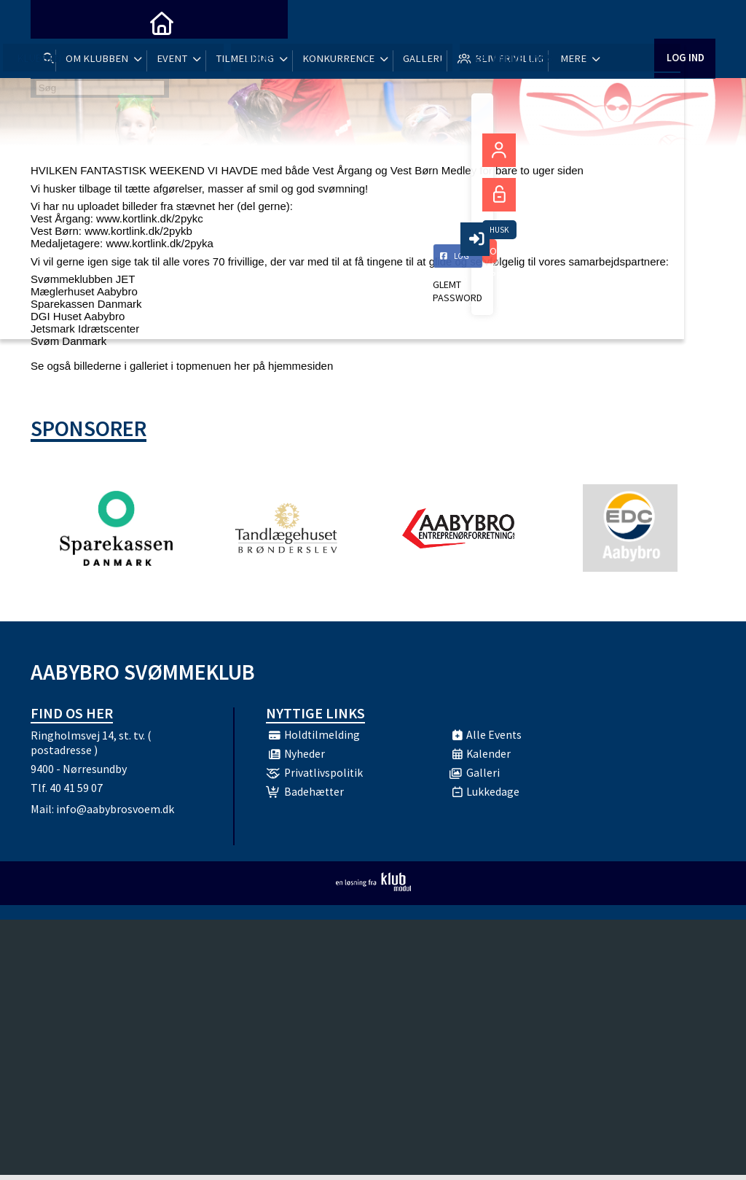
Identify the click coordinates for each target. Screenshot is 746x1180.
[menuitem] (52, 22)
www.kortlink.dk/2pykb (138, 231)
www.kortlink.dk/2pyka (159, 243)
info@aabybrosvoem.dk (115, 814)
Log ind (684, 21)
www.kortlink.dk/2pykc (149, 218)
